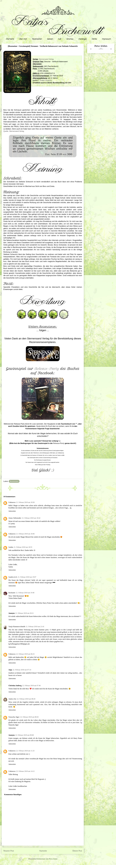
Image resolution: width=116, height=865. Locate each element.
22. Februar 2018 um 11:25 (25, 751)
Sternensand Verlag (46, 59)
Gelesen (50, 39)
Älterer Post (77, 851)
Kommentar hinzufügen (13, 794)
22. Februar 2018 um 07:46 (31, 685)
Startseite (10, 39)
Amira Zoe (12, 699)
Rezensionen (37, 39)
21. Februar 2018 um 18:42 (31, 518)
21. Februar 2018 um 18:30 (25, 502)
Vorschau (69, 39)
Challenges (82, 39)
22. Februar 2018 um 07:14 (22, 670)
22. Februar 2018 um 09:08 (24, 735)
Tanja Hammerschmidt (16, 626)
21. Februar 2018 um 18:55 (23, 547)
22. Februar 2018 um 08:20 (26, 699)
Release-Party (46, 369)
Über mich (23, 39)
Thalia (42, 80)
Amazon (49, 80)
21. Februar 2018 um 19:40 (25, 593)
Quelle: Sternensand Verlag (13, 131)
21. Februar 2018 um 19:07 (27, 577)
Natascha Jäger (14, 717)
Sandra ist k (12, 577)
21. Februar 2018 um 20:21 (24, 613)
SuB (59, 39)
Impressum (106, 39)
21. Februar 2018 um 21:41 (35, 626)
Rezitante (11, 593)
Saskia (10, 547)
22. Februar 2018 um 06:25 (25, 654)
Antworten (12, 511)
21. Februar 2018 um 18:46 (25, 534)
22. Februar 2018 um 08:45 (29, 717)
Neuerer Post (8, 851)
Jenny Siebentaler (14, 518)
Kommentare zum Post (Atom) (46, 859)
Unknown (12, 502)
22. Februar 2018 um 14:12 (25, 771)
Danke (94, 39)
